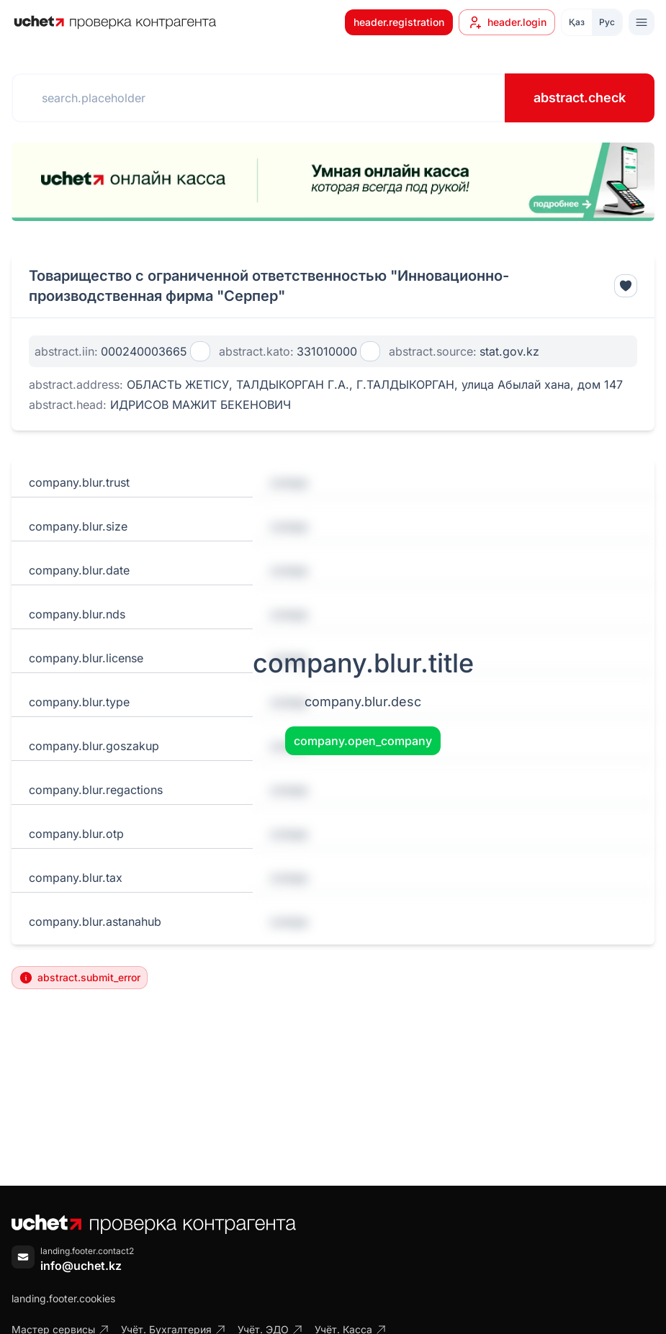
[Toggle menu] (641, 22)
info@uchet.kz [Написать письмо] (81, 1265)
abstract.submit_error (79, 977)
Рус (607, 22)
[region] (333, 182)
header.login (506, 22)
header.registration (399, 22)
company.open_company (363, 741)
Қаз (577, 22)
